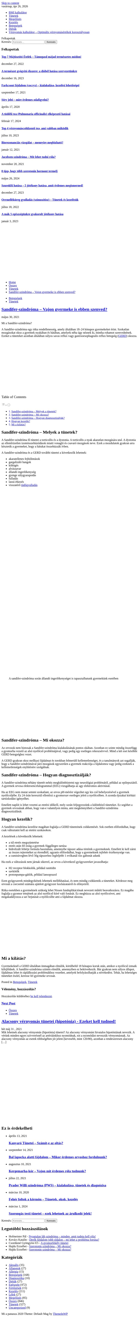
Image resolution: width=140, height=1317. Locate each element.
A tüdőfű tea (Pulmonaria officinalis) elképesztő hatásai (35, 113)
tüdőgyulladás (29, 485)
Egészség (14, 1284)
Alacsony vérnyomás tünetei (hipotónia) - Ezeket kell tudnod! (58, 1021)
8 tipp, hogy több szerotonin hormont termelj (29, 171)
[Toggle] (9, 405)
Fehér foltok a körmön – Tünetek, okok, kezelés (43, 1199)
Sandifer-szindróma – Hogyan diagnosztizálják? (38, 417)
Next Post (8, 1003)
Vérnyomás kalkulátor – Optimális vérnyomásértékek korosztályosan (49, 32)
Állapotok (14, 1268)
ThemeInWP (60, 1313)
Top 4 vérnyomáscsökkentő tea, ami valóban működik (34, 128)
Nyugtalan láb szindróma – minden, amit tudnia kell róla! (62, 1236)
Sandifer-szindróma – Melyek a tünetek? (33, 411)
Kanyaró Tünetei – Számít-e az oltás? (36, 1143)
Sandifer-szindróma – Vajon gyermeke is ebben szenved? (54, 309)
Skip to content (10, 3)
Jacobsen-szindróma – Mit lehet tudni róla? (28, 156)
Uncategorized (17, 1307)
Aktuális (14, 1265)
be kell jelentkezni (41, 996)
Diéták (13, 28)
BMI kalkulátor (18, 12)
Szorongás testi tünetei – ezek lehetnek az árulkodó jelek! (50, 1213)
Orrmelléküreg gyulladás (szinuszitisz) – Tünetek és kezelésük (40, 199)
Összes (13, 1010)
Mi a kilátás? (18, 424)
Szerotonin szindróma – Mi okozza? (50, 1246)
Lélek (12, 1294)
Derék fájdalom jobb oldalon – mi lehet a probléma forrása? (64, 1239)
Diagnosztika (16, 1278)
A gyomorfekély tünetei (54, 1243)
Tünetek (13, 15)
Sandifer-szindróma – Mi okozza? (30, 414)
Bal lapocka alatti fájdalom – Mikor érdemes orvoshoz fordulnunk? (58, 1157)
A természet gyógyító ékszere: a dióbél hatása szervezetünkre (39, 71)
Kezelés (13, 22)
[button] (6, 405)
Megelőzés (15, 19)
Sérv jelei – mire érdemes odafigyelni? (25, 99)
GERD (122, 335)
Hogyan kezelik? (20, 421)
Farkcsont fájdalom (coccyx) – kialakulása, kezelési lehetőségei (40, 85)
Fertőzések (15, 1288)
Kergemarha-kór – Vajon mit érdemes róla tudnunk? (47, 1171)
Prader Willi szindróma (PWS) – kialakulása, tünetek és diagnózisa (57, 1185)
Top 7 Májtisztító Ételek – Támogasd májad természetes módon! (41, 56)
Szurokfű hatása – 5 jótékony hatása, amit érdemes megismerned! (42, 185)
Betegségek (15, 25)
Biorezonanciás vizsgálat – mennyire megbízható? (32, 142)
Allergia (13, 1271)
